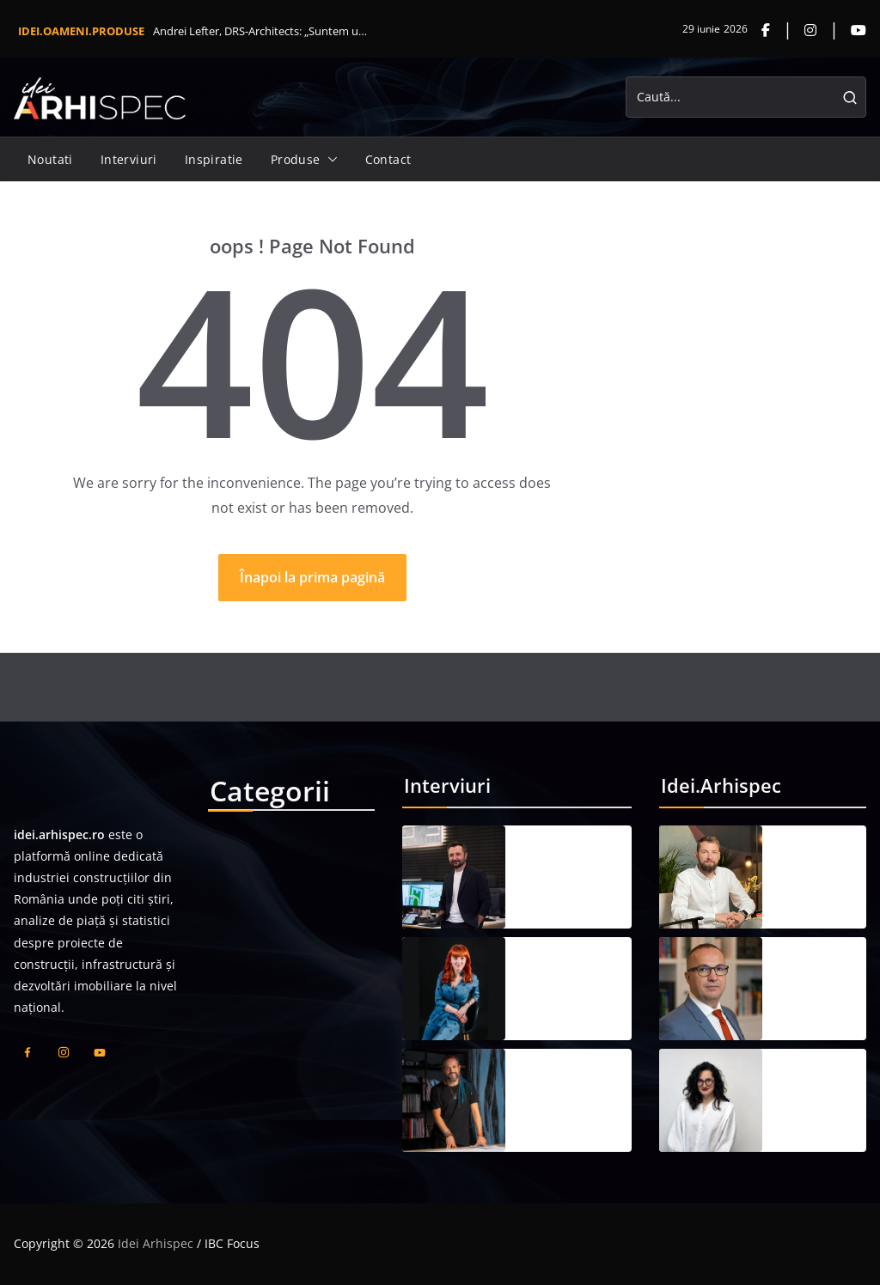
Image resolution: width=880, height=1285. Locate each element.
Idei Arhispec (155, 1243)
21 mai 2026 (810, 900)
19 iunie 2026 (557, 900)
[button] (329, 160)
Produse (296, 159)
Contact (388, 159)
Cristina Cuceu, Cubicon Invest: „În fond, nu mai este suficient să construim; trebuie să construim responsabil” (570, 978)
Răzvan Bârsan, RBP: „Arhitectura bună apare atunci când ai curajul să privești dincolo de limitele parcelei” (574, 1090)
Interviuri (129, 159)
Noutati (50, 159)
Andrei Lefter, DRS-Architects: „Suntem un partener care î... (263, 31)
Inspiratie (214, 159)
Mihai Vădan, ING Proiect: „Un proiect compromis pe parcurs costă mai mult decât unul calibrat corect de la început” (817, 866)
